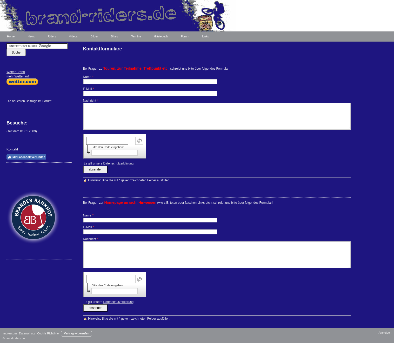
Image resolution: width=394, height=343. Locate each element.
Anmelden (384, 332)
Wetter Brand (15, 72)
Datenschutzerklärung (118, 163)
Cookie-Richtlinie (48, 333)
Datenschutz (27, 333)
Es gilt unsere (108, 163)
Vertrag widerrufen (76, 333)
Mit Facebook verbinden (26, 157)
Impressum (10, 333)
